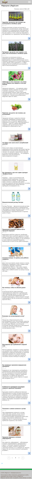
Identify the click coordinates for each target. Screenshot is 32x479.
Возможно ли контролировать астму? (13, 316)
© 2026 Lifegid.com (5, 472)
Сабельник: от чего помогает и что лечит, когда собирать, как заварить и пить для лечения (14, 83)
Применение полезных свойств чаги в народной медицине (13, 230)
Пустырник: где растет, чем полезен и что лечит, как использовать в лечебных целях (14, 53)
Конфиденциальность (16, 472)
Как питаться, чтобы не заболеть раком (13, 287)
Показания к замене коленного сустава (14, 408)
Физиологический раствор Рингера (12, 202)
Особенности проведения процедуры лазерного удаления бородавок (13, 387)
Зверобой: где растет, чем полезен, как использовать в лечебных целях (13, 23)
